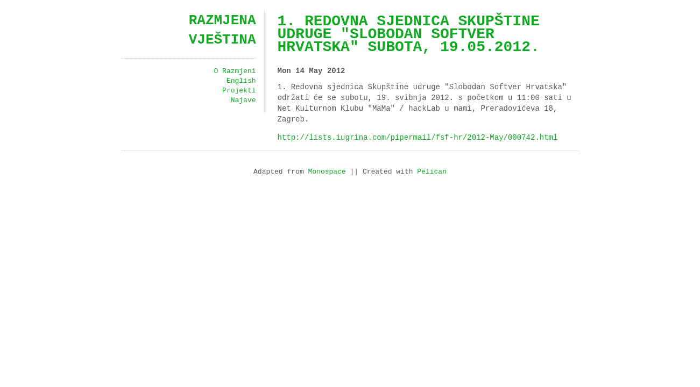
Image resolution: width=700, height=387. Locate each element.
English (241, 81)
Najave (243, 100)
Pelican (432, 172)
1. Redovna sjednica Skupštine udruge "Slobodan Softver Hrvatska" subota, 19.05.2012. (409, 34)
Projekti (239, 91)
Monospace (326, 172)
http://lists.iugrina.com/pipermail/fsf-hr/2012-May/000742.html (418, 137)
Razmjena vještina (222, 30)
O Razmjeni (235, 71)
